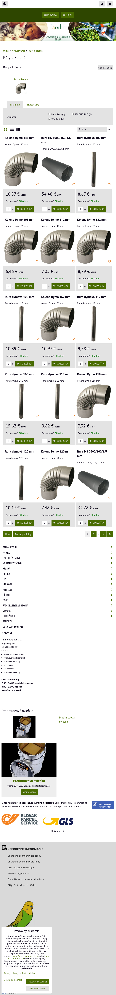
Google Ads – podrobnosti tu (24, 956)
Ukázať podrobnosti (13, 980)
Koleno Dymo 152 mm (55, 297)
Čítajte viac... (29, 791)
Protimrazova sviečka (29, 781)
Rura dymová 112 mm (91, 297)
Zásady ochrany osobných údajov (19, 973)
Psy (58, 579)
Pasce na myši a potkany (58, 605)
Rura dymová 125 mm (19, 297)
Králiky (58, 568)
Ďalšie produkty (23, 534)
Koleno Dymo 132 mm (91, 219)
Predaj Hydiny (58, 547)
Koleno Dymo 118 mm (91, 374)
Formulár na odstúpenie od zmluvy (25, 879)
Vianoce (58, 610)
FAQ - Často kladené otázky (21, 885)
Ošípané (58, 594)
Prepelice (58, 589)
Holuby (58, 573)
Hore (7, 534)
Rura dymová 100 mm (91, 138)
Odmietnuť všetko (37, 988)
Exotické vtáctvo (58, 557)
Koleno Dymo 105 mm (19, 219)
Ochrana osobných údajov (21, 867)
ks (9, 209)
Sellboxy (7, 621)
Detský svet (58, 616)
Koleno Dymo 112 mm (55, 219)
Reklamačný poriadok (19, 873)
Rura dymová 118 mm (55, 374)
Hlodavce (58, 584)
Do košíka (24, 208)
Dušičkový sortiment (13, 626)
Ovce (58, 600)
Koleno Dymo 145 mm (19, 138)
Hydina (58, 552)
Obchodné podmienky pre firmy (24, 861)
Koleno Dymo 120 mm (55, 451)
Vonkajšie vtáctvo (58, 563)
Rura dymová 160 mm (19, 374)
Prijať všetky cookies (37, 981)
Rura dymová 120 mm (19, 451)
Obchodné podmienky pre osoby (24, 855)
